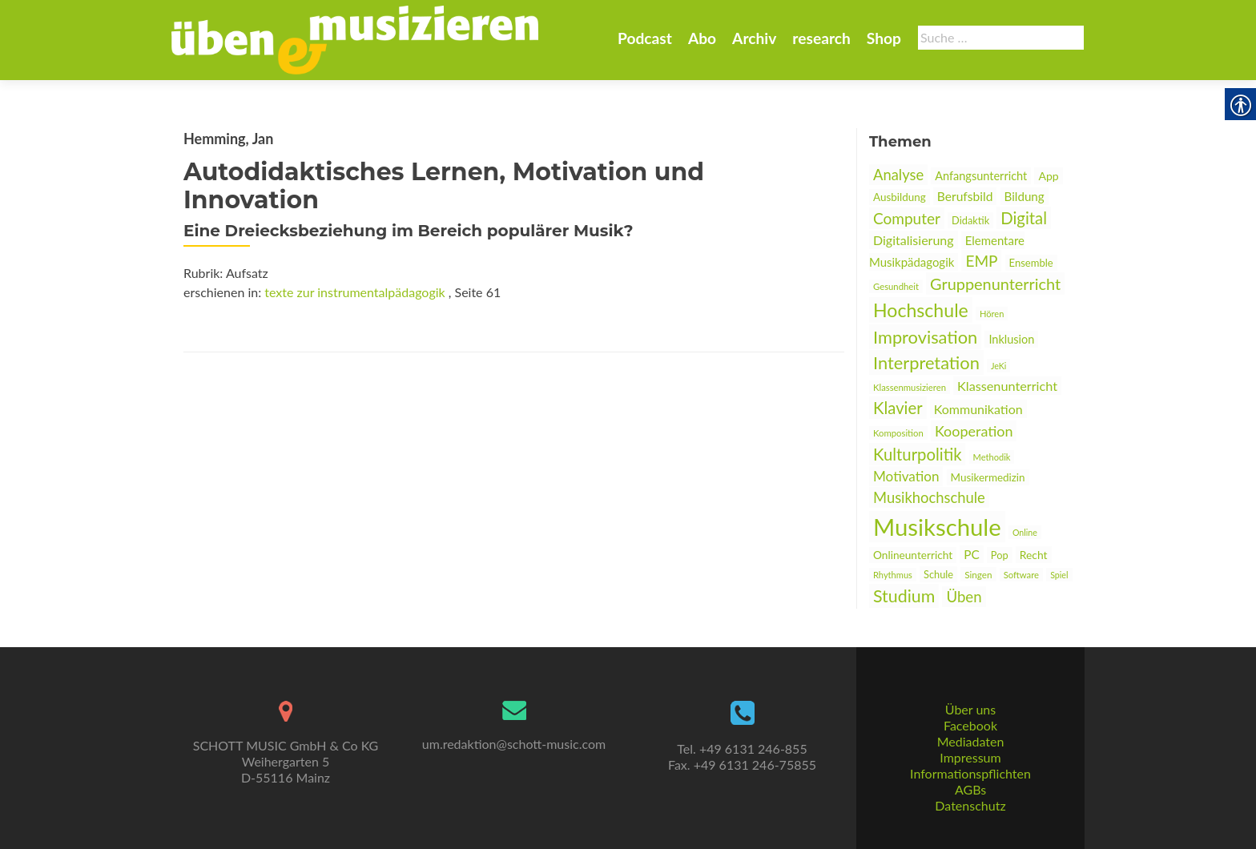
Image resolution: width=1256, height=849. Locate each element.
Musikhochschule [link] (929, 497)
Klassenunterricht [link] (1007, 385)
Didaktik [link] (970, 220)
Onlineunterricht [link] (912, 555)
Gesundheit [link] (896, 286)
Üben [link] (963, 597)
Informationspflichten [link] (970, 773)
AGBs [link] (970, 789)
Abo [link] (702, 38)
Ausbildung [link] (899, 197)
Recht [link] (1034, 554)
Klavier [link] (898, 407)
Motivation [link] (906, 476)
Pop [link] (999, 555)
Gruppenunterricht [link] (995, 283)
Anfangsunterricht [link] (981, 176)
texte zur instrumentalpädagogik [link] (354, 292)
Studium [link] (904, 595)
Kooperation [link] (974, 431)
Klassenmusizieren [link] (909, 387)
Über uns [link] (970, 709)
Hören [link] (992, 313)
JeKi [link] (998, 365)
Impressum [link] (970, 757)
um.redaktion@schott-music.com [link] (514, 743)
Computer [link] (906, 218)
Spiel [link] (1059, 574)
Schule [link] (938, 574)
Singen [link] (978, 574)
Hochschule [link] (920, 310)
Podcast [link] (645, 38)
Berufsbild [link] (965, 196)
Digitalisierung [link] (913, 239)
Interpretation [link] (926, 362)
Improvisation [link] (925, 337)
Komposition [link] (898, 433)
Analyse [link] (898, 174)
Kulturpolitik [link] (917, 454)
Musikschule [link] (937, 527)
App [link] (1048, 176)
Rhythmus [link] (892, 574)
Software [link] (1021, 574)
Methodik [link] (992, 457)
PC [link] (972, 554)
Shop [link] (884, 38)
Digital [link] (1023, 217)
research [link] (821, 38)
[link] (354, 38)
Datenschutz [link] (970, 805)
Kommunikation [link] (978, 408)
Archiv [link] (754, 38)
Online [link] (1024, 532)
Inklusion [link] (1011, 339)
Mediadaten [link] (970, 741)
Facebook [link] (970, 725)
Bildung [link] (1024, 196)
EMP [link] (981, 260)
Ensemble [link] (1031, 262)
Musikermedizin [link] (988, 477)
